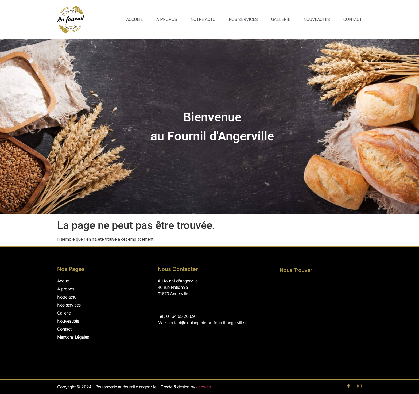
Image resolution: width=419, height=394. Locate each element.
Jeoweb (203, 386)
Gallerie (280, 19)
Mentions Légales (73, 337)
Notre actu (66, 297)
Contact (352, 19)
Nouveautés (317, 19)
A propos (166, 19)
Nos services (243, 19)
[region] (209, 126)
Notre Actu (203, 19)
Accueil (134, 19)
